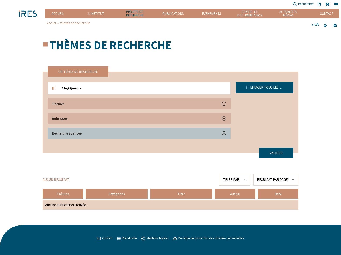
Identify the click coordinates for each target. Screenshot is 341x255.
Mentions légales (155, 238)
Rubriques (59, 118)
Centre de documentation (249, 13)
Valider (276, 153)
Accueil (58, 14)
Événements (211, 14)
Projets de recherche (134, 13)
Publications (173, 14)
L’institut (96, 14)
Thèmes (58, 104)
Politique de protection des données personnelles (208, 238)
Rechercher (303, 4)
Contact (327, 14)
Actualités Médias (288, 13)
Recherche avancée (67, 133)
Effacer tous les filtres (268, 87)
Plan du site (127, 238)
